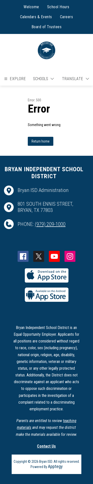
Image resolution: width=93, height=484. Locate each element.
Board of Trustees (46, 26)
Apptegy (55, 466)
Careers (66, 16)
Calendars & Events (36, 16)
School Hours (58, 6)
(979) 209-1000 (50, 224)
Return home (40, 141)
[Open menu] (14, 79)
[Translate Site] (75, 79)
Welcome (31, 6)
